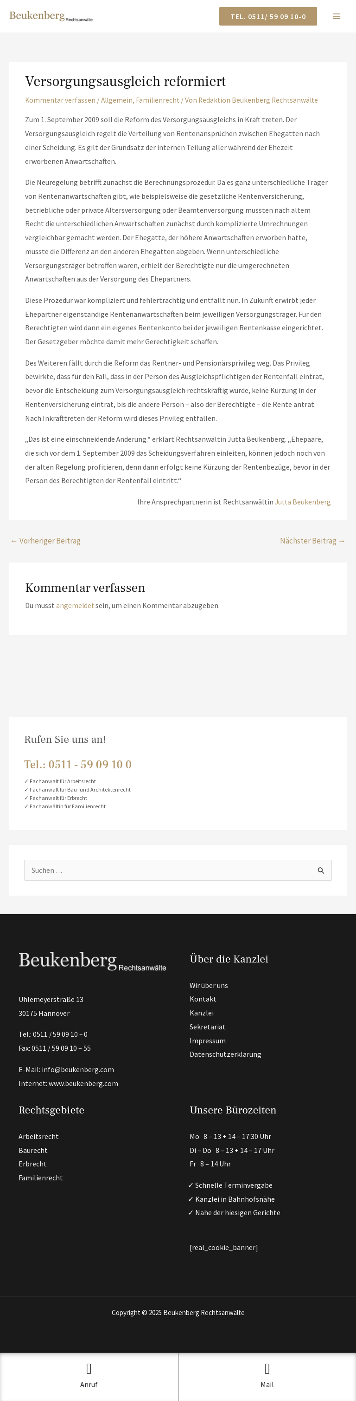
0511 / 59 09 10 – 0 (61, 1034)
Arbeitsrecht (39, 1136)
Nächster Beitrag (313, 540)
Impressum (208, 1040)
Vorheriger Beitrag (45, 540)
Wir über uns (209, 985)
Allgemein (118, 100)
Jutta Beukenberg (302, 501)
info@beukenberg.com (78, 1069)
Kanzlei (202, 1012)
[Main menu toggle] (336, 16)
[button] (268, 16)
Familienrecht (160, 100)
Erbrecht (33, 1164)
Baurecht (33, 1150)
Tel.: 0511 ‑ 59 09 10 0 (78, 765)
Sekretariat (208, 1026)
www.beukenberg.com (83, 1083)
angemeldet (75, 605)
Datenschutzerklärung (225, 1054)
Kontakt (203, 999)
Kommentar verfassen (60, 100)
